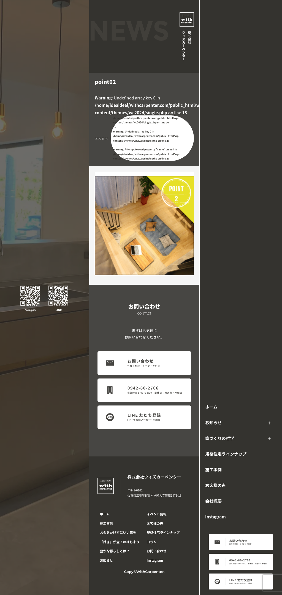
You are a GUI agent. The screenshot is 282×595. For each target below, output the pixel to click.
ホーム (211, 407)
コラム (152, 541)
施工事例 (213, 469)
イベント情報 (157, 514)
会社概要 (213, 501)
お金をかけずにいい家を (118, 532)
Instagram (215, 517)
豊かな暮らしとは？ (115, 550)
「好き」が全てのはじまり (120, 541)
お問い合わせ (157, 550)
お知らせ (213, 422)
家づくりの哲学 (219, 438)
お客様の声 (215, 485)
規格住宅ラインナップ (225, 454)
